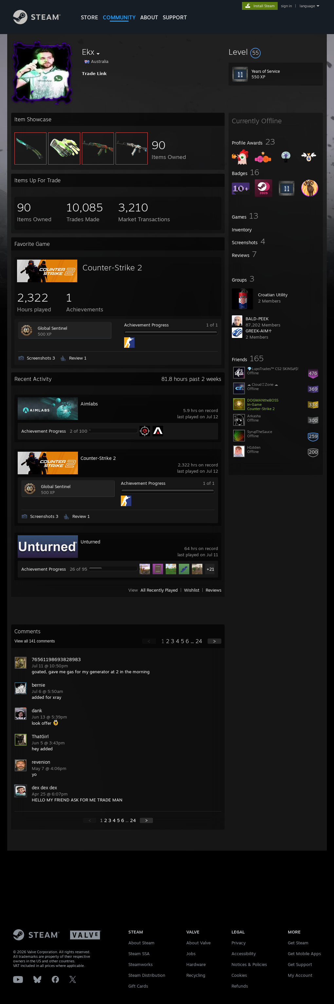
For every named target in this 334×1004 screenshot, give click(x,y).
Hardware (196, 964)
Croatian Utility (273, 294)
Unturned (90, 541)
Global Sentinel (52, 328)
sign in (286, 6)
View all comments (34, 641)
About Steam (141, 942)
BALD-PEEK (257, 318)
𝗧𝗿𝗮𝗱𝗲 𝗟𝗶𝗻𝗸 (94, 73)
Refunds (240, 986)
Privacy (239, 942)
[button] (276, 51)
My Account (300, 975)
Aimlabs (89, 403)
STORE (89, 17)
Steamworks (140, 964)
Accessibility (244, 953)
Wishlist (191, 590)
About (149, 17)
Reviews (213, 590)
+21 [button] (210, 569)
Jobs (190, 953)
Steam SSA (139, 953)
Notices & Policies (249, 964)
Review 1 (77, 358)
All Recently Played (159, 590)
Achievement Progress (146, 324)
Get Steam (298, 942)
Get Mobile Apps (304, 953)
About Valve (198, 942)
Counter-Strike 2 (112, 267)
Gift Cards (138, 986)
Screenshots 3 (41, 358)
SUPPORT (175, 17)
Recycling (195, 975)
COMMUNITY (119, 17)
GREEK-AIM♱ (259, 330)
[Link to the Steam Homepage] (37, 22)
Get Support (300, 964)
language (307, 6)
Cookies (239, 975)
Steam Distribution (146, 975)
